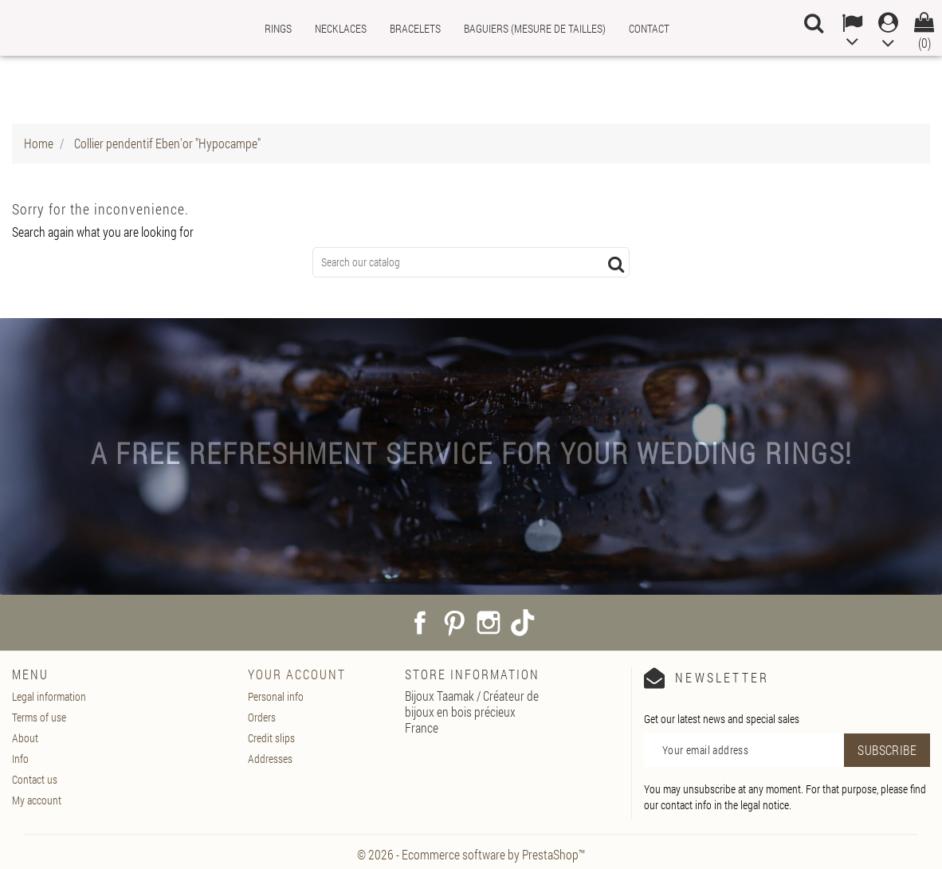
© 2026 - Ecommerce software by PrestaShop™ (471, 854)
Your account (297, 674)
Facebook (420, 623)
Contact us (34, 779)
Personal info (276, 696)
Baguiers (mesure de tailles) (535, 28)
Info (20, 758)
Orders (262, 717)
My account (36, 800)
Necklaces (341, 28)
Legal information (49, 696)
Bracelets (415, 28)
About (25, 737)
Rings (278, 28)
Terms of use (39, 717)
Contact (649, 28)
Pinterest (454, 623)
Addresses (270, 758)
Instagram (488, 623)
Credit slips (271, 737)
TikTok (523, 623)
